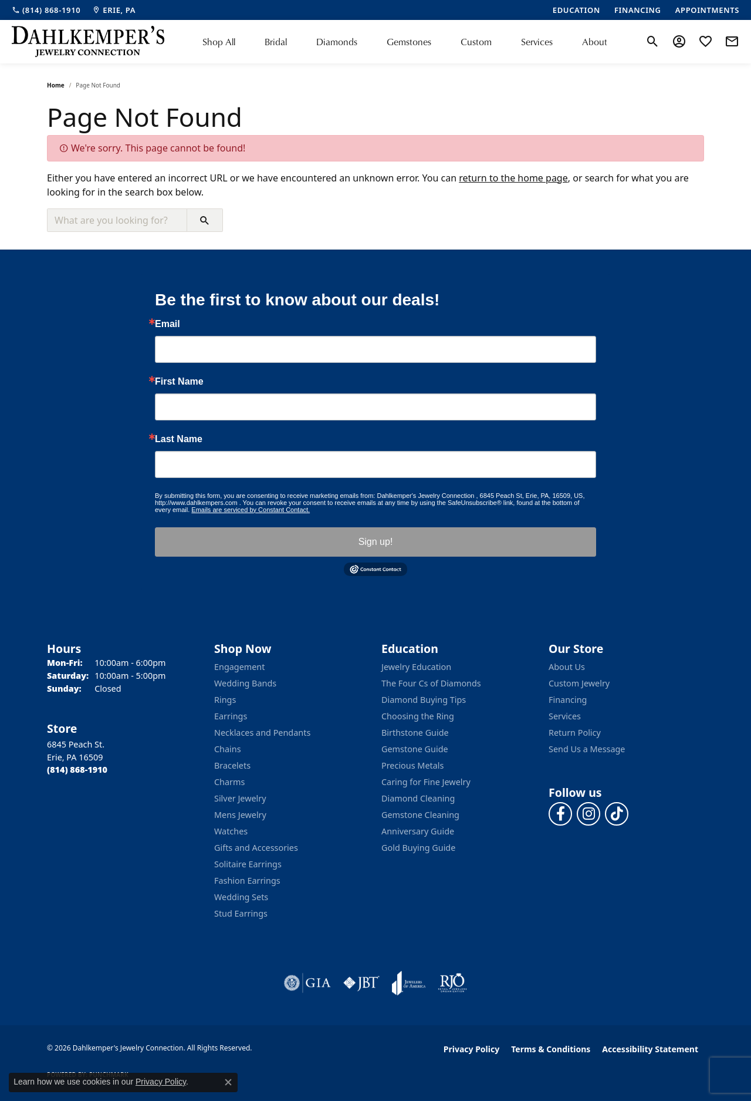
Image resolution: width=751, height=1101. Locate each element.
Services (537, 41)
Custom (476, 41)
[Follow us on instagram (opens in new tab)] (588, 814)
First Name (179, 381)
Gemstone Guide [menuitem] (414, 749)
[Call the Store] (77, 769)
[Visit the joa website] (409, 983)
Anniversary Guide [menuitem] (417, 831)
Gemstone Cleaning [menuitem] (420, 814)
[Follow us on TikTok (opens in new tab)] (616, 814)
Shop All (218, 41)
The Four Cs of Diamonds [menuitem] (431, 683)
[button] (652, 41)
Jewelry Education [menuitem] (416, 666)
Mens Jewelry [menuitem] (240, 814)
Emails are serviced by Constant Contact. (250, 509)
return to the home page (513, 177)
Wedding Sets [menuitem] (241, 897)
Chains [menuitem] (227, 749)
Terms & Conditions (550, 1049)
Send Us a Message (587, 749)
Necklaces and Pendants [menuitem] (262, 732)
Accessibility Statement (650, 1049)
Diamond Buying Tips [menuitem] (423, 699)
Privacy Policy (471, 1049)
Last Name (178, 439)
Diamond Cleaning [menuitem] (418, 798)
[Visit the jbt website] (361, 983)
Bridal (276, 41)
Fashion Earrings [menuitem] (247, 880)
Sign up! (375, 542)
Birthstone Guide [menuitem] (415, 732)
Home (56, 85)
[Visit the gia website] (307, 983)
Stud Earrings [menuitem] (241, 913)
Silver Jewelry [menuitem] (240, 798)
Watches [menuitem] (231, 831)
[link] (46, 10)
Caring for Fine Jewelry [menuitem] (426, 781)
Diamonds (336, 41)
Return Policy (575, 732)
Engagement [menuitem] (239, 666)
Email (167, 324)
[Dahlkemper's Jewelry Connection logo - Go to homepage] (88, 41)
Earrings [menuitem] (230, 716)
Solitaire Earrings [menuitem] (248, 864)
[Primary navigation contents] (405, 41)
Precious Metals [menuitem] (412, 765)
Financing (568, 699)
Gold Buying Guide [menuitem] (418, 847)
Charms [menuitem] (229, 781)
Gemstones (409, 41)
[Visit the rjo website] (452, 983)
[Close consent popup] (228, 1082)
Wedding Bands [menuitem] (245, 683)
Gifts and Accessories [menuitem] (256, 847)
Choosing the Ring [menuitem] (417, 716)
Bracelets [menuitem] (232, 765)
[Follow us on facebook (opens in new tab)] (560, 814)
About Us (567, 666)
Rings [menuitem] (225, 699)
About (594, 41)
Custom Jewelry (579, 683)
